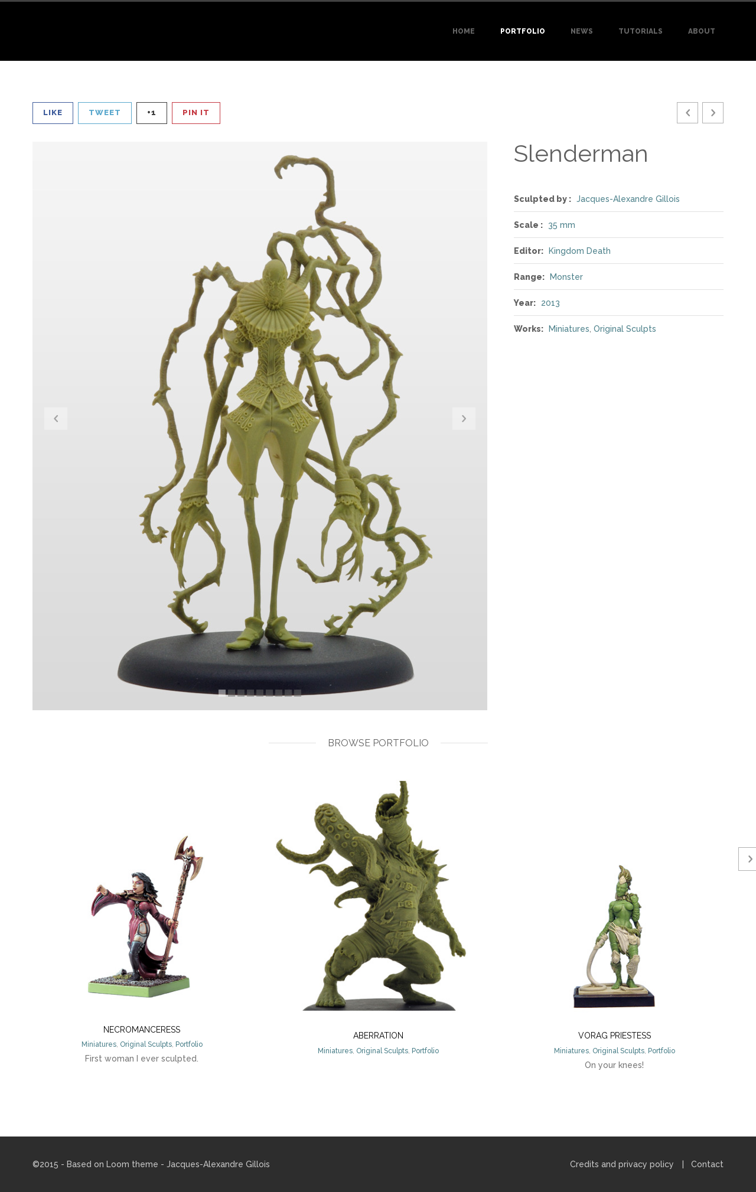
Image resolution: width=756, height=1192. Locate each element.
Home (463, 31)
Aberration (378, 1035)
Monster (566, 277)
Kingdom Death (580, 251)
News (582, 31)
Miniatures (569, 329)
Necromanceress (141, 1029)
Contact (707, 1164)
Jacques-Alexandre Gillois (628, 199)
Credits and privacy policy (622, 1164)
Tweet (105, 112)
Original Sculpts (625, 329)
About (701, 31)
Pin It (196, 112)
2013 (550, 303)
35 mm (561, 225)
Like (53, 112)
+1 (152, 112)
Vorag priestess (614, 1035)
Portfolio (522, 31)
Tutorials (640, 31)
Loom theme (132, 1164)
